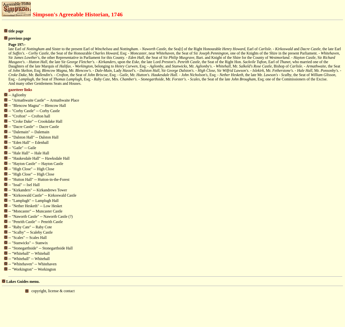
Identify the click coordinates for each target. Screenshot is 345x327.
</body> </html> (172, 306)
